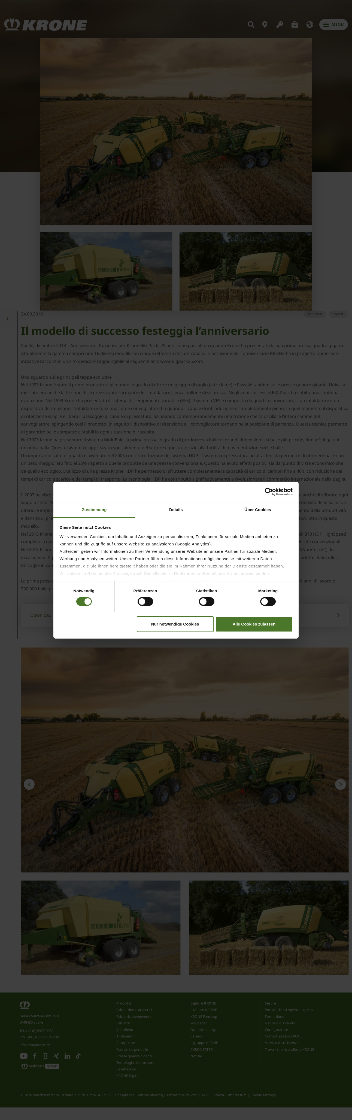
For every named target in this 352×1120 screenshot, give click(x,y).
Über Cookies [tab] (257, 509)
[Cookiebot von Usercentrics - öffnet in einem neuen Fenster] (269, 492)
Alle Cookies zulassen (254, 624)
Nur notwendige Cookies (175, 624)
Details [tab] (176, 509)
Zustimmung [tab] (94, 509)
